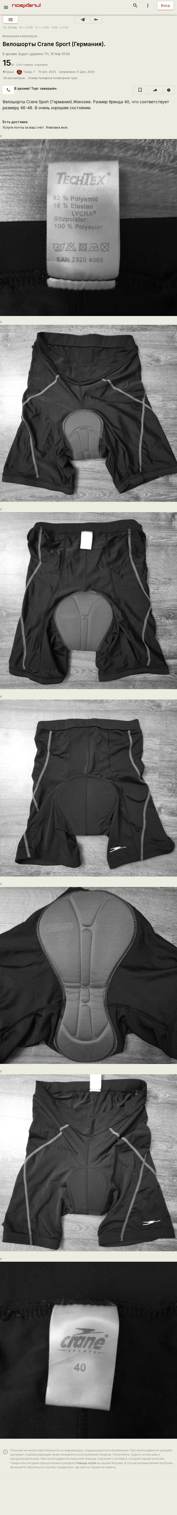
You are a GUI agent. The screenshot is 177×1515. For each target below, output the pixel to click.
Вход (165, 5)
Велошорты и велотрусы (20, 36)
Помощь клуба (86, 1463)
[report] (169, 90)
